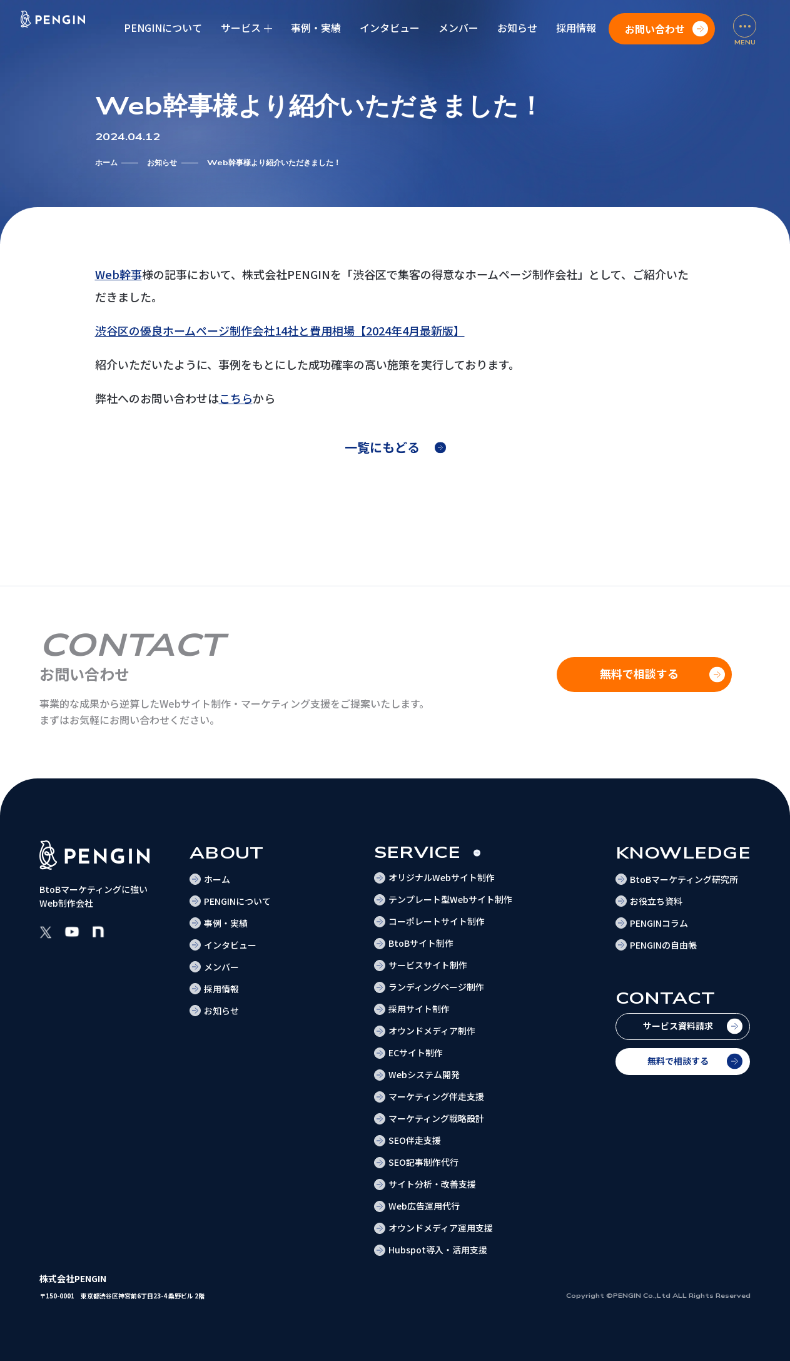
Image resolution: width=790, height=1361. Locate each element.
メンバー (458, 27)
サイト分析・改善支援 (432, 1184)
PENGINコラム (659, 923)
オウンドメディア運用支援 (440, 1227)
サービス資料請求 (678, 1025)
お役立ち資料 (656, 901)
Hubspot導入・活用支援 (437, 1249)
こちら (236, 398)
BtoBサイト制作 (420, 943)
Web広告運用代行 (424, 1206)
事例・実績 (316, 27)
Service (417, 853)
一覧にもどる (382, 447)
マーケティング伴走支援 (436, 1096)
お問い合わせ (655, 28)
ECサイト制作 (415, 1052)
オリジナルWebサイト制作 (441, 877)
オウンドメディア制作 (431, 1030)
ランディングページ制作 (436, 987)
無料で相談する (678, 1060)
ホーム (106, 163)
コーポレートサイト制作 (436, 921)
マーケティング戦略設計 (436, 1118)
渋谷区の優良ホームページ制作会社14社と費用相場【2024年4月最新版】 (280, 330)
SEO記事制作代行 (423, 1162)
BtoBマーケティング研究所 (684, 879)
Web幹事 (118, 274)
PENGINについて (163, 27)
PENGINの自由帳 (663, 945)
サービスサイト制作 (427, 965)
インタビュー (390, 27)
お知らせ (517, 27)
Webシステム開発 (424, 1074)
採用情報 (576, 27)
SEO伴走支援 (414, 1140)
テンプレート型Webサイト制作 (450, 899)
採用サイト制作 (419, 1008)
